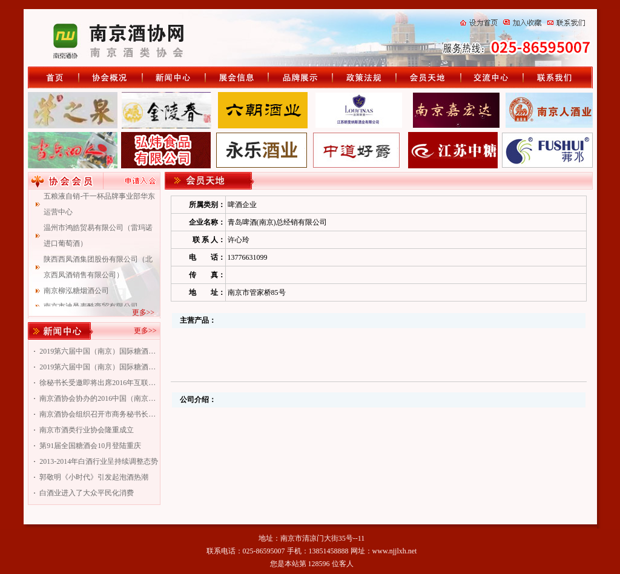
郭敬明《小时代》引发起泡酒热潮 (93, 477)
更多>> (143, 312)
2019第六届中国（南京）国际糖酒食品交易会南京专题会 (98, 351)
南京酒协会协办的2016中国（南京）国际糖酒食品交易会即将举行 (98, 398)
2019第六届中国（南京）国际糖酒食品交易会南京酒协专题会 (98, 367)
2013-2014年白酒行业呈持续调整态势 (98, 461)
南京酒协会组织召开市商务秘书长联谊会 (98, 414)
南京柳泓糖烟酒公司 (76, 294)
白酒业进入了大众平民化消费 (86, 493)
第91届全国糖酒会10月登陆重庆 (90, 445)
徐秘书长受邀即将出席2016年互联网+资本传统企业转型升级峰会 (98, 382)
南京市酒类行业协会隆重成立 (86, 430)
